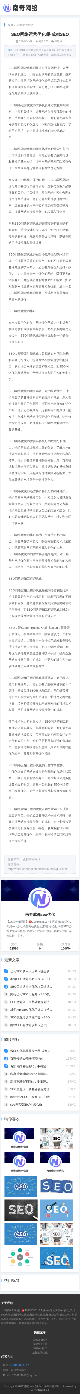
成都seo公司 (40, 1344)
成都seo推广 (40, 1348)
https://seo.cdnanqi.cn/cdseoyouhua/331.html (38, 869)
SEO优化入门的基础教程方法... (31, 1002)
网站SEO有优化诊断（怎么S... (30, 1025)
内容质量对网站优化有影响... (29, 1074)
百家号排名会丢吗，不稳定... (29, 1066)
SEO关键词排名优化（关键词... (31, 986)
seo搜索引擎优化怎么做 (26, 1104)
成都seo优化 (24, 25)
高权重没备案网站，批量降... (29, 1081)
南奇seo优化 (31, 1386)
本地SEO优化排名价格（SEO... (31, 979)
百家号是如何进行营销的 (26, 1058)
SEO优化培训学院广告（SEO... (31, 1017)
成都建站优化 (40, 1352)
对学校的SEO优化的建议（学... (31, 1009)
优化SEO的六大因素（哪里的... (31, 971)
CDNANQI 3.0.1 (40, 1389)
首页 (10, 25)
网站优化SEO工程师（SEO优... (31, 994)
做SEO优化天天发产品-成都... (30, 1051)
